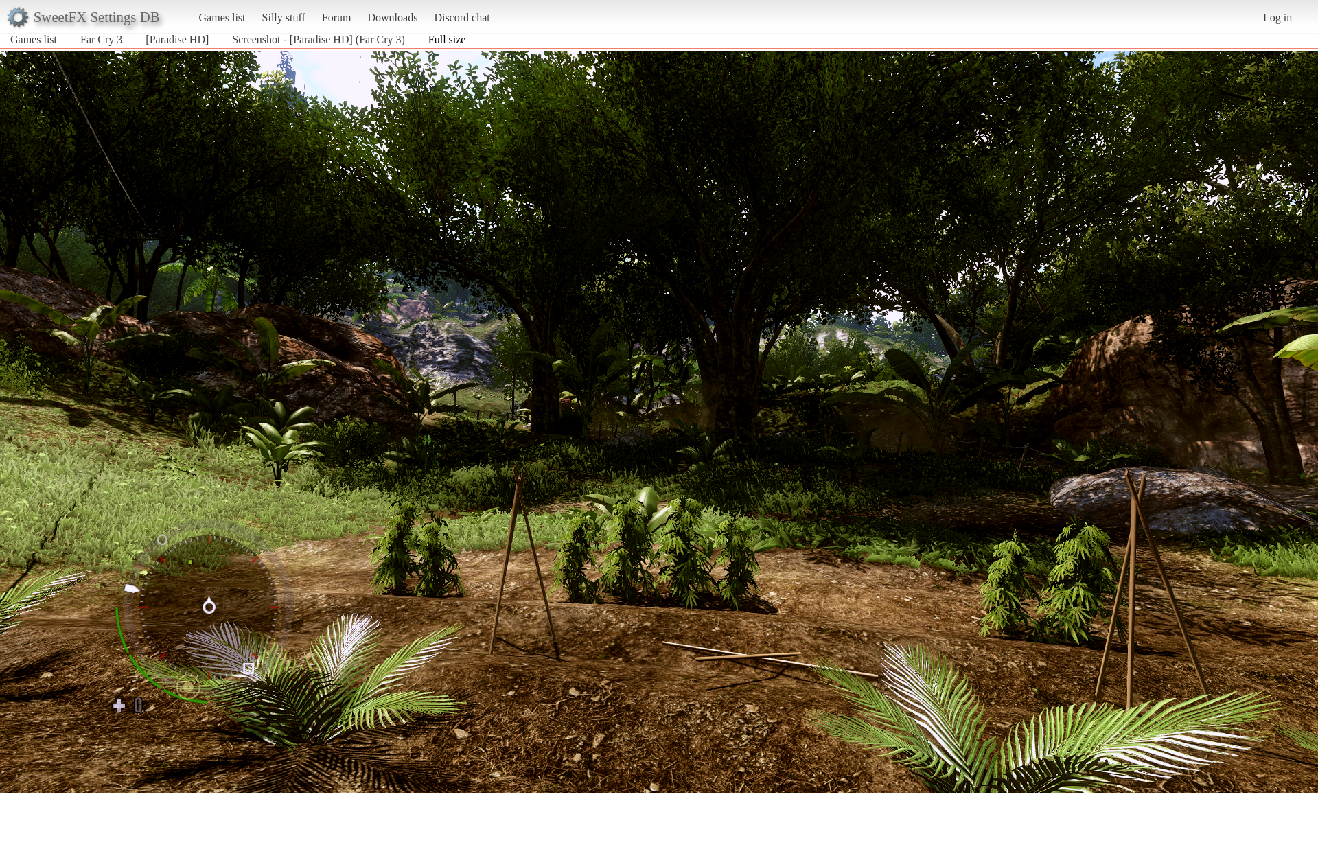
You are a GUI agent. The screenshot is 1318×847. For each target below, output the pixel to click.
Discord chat (461, 17)
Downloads (392, 17)
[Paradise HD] (177, 39)
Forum (336, 17)
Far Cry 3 (101, 39)
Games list (222, 17)
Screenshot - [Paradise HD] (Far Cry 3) (318, 39)
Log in (1277, 17)
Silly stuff (283, 17)
